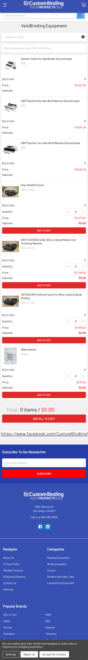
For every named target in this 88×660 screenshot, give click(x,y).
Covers (51, 570)
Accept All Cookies (54, 654)
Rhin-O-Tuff (10, 614)
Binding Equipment (58, 557)
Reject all (29, 654)
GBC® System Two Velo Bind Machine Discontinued (50, 143)
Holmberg (8, 633)
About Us (8, 557)
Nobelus (50, 627)
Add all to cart (44, 418)
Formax (7, 627)
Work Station (28, 349)
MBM (48, 614)
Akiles (6, 621)
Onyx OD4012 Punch (32, 185)
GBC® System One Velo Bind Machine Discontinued (50, 100)
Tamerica (50, 633)
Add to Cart (44, 230)
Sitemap (8, 589)
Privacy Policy (11, 564)
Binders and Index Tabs (60, 576)
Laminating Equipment (60, 583)
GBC (47, 621)
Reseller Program (13, 570)
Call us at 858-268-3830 (44, 517)
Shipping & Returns (14, 576)
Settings (10, 654)
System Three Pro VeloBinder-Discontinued (46, 58)
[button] (83, 37)
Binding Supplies (57, 564)
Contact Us (9, 583)
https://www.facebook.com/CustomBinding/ (44, 433)
